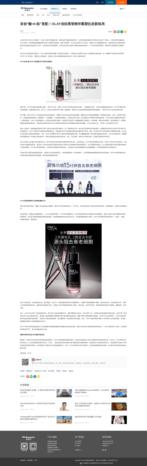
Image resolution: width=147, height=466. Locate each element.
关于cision (78, 443)
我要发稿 (110, 2)
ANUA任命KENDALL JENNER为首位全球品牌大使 (37, 405)
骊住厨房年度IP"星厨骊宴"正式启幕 (88, 417)
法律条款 (22, 460)
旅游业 (71, 371)
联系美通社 (107, 437)
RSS (35, 460)
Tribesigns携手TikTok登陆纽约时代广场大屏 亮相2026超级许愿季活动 (37, 418)
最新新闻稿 (30, 15)
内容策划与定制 (52, 441)
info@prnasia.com (107, 443)
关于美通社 (79, 437)
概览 (22, 15)
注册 (97, 2)
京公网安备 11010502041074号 (90, 463)
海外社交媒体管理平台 (54, 450)
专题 (37, 15)
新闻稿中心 (55, 9)
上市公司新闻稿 (77, 15)
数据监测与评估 (52, 445)
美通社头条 (56, 15)
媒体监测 (121, 2)
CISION (110, 460)
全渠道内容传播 (52, 443)
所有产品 (50, 452)
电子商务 (51, 371)
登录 (102, 2)
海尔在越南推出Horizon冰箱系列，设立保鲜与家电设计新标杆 (92, 391)
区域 (48, 15)
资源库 (64, 9)
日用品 (58, 371)
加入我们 (77, 445)
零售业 (64, 371)
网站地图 (30, 460)
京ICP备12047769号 (107, 463)
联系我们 (74, 9)
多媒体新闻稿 (66, 15)
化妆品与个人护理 (40, 371)
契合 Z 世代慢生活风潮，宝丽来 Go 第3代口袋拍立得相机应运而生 (92, 405)
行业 (43, 15)
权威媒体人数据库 (53, 447)
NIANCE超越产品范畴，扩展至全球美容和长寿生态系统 (37, 391)
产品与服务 (43, 9)
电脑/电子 (29, 371)
